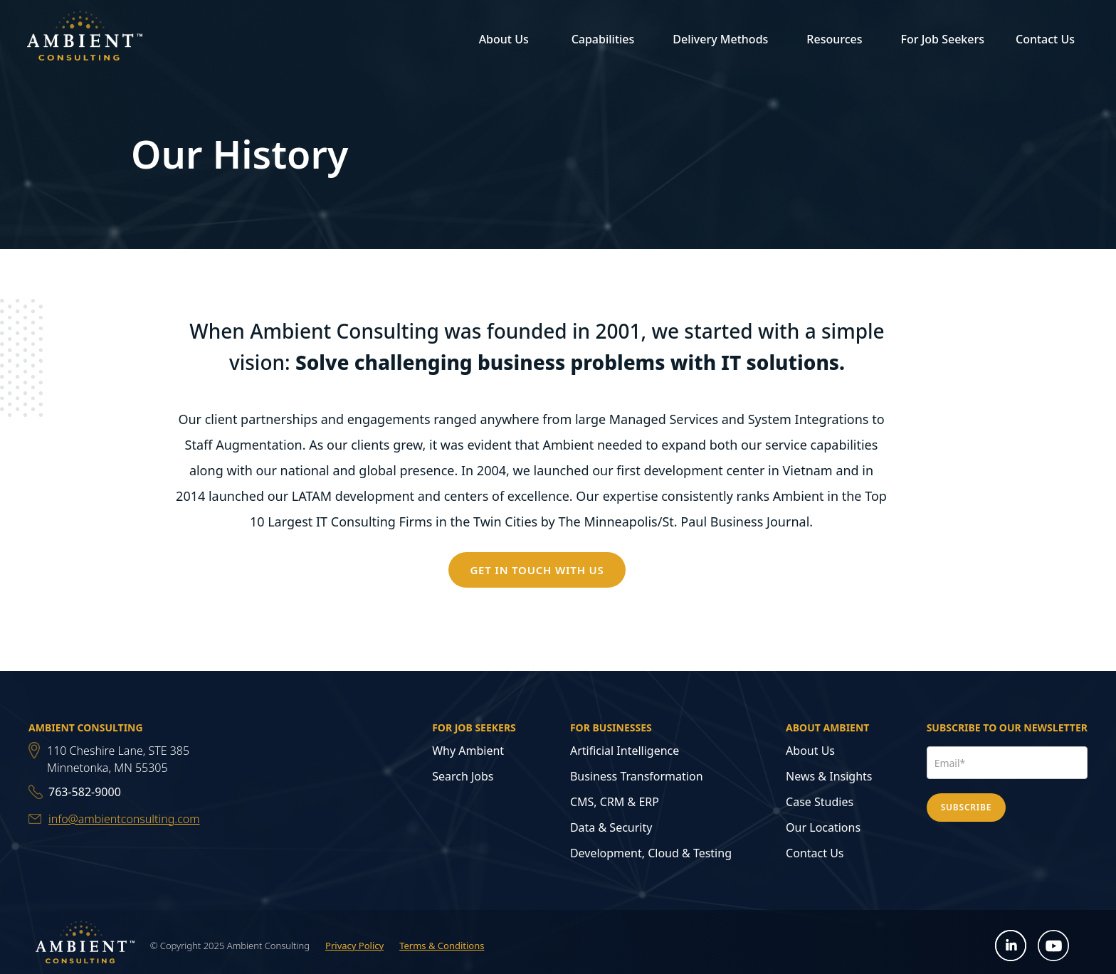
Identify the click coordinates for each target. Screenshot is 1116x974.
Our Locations (823, 827)
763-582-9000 (84, 792)
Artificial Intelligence (624, 750)
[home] (84, 38)
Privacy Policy (354, 945)
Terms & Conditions (441, 945)
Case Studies (819, 802)
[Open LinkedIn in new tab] (1011, 946)
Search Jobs (462, 776)
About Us (810, 750)
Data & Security (611, 827)
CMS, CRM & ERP (614, 802)
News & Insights (829, 776)
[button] (502, 39)
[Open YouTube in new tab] (1054, 946)
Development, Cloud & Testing (651, 853)
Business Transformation (636, 776)
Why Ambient (468, 750)
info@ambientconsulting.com (124, 819)
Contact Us (1045, 39)
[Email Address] (1007, 762)
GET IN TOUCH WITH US (537, 570)
